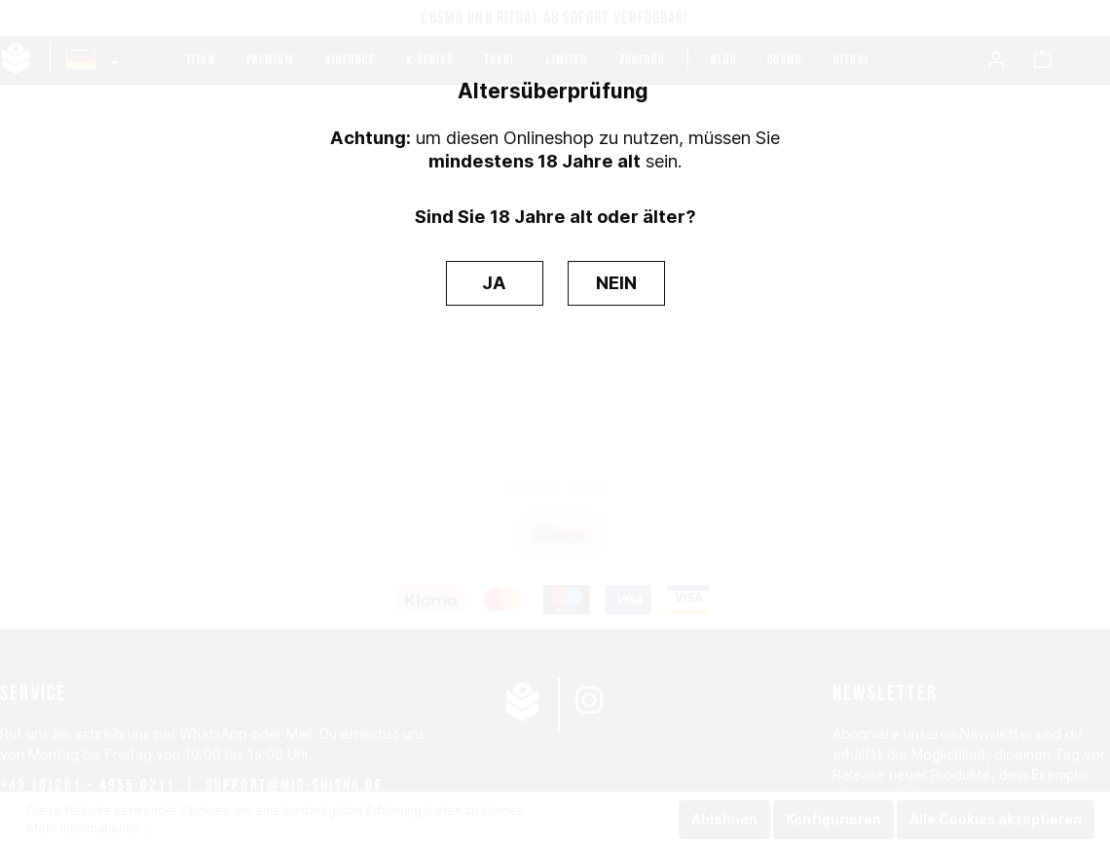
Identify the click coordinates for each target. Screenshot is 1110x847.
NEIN (616, 282)
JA (494, 282)
